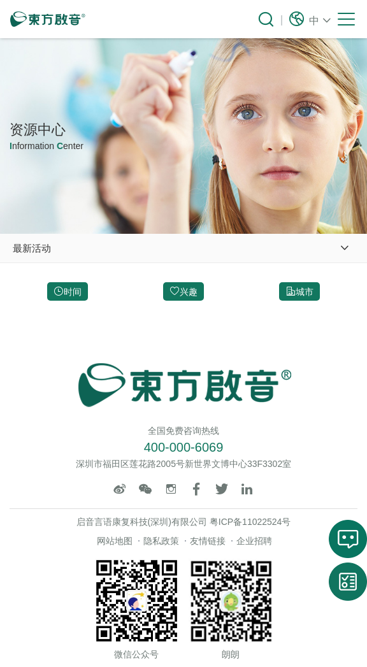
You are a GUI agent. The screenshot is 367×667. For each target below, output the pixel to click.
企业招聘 (254, 541)
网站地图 (115, 541)
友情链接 (208, 541)
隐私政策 (161, 541)
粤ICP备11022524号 (250, 522)
